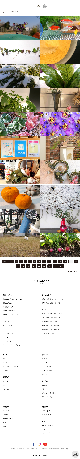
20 (33, 266)
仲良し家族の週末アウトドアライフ (52, 303)
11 (49, 261)
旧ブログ (44, 429)
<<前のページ (7, 261)
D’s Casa (44, 363)
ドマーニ (5, 337)
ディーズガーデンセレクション (12, 345)
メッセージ (6, 411)
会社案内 (44, 359)
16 (76, 261)
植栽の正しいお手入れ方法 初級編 (52, 314)
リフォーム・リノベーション (11, 367)
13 (60, 261)
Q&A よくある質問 (47, 425)
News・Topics (46, 411)
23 (49, 266)
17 (17, 266)
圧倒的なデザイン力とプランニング (13, 299)
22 (44, 266)
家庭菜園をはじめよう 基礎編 (50, 325)
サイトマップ (46, 433)
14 (65, 261)
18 (23, 266)
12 (54, 261)
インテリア (6, 370)
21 (39, 266)
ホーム (5, 12)
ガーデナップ (7, 329)
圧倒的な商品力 (7, 303)
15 (70, 261)
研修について (7, 426)
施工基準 (44, 385)
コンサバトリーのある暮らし (50, 322)
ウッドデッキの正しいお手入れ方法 (52, 318)
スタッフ (44, 374)
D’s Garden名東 (46, 367)
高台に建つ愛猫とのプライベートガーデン (54, 299)
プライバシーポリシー (48, 397)
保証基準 (44, 389)
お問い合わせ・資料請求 (49, 393)
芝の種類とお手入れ (48, 333)
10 (44, 261)
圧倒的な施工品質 (8, 307)
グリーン (5, 381)
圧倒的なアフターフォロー (11, 315)
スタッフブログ (46, 415)
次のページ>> (58, 266)
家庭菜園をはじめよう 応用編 (50, 329)
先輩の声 (5, 415)
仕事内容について (8, 418)
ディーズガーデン (8, 333)
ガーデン (5, 363)
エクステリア (7, 385)
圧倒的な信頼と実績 (9, 311)
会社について (7, 422)
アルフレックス (7, 325)
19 (28, 266)
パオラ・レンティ (8, 341)
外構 (4, 359)
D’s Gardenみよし (47, 370)
